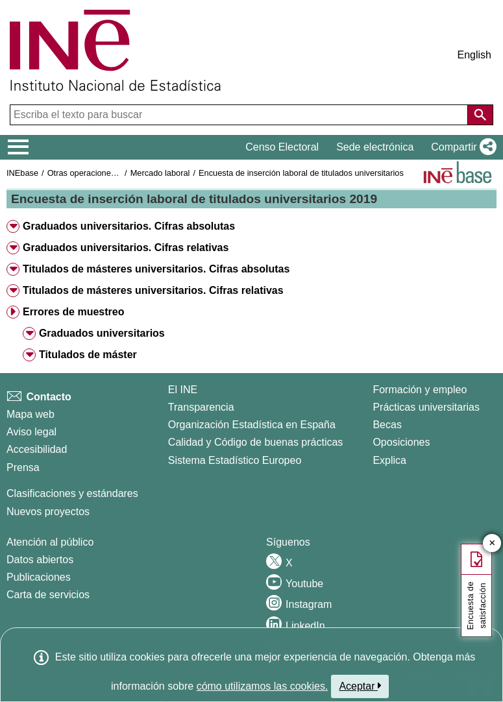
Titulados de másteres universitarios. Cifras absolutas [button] (156, 268)
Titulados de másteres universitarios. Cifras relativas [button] (153, 290)
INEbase (22, 173)
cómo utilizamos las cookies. (262, 686)
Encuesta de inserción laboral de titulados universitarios (301, 173)
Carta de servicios (48, 594)
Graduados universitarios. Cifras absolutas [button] (129, 226)
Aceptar (360, 686)
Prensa (23, 467)
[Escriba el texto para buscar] (240, 114)
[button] (461, 147)
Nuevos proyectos (48, 511)
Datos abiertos (39, 559)
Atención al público (49, 542)
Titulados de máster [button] (88, 354)
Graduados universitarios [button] (102, 333)
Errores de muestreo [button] (74, 311)
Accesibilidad (36, 449)
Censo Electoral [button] (282, 146)
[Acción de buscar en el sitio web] (480, 114)
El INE (182, 389)
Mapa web (30, 414)
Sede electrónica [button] (374, 146)
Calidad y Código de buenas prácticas (255, 442)
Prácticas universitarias (426, 407)
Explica (389, 460)
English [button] (474, 54)
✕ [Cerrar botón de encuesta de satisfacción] (492, 543)
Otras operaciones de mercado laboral (118, 173)
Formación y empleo (420, 389)
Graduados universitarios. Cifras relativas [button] (125, 247)
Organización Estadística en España (252, 424)
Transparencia (201, 407)
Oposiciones (401, 442)
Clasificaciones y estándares (72, 493)
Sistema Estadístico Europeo (234, 460)
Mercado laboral (160, 173)
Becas (387, 424)
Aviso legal (31, 431)
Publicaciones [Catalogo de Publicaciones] (38, 577)
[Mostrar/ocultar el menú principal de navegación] (18, 147)
